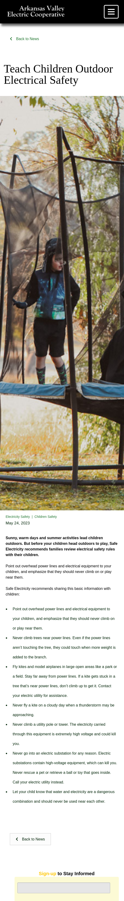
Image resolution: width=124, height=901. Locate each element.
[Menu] (111, 11)
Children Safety (45, 517)
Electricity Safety (18, 517)
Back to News (24, 39)
